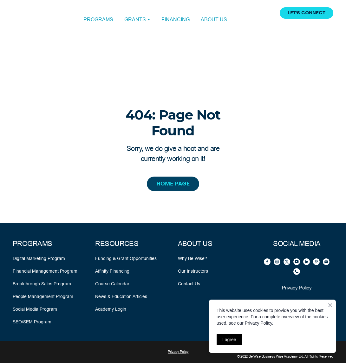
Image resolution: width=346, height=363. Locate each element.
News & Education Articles (121, 296)
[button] (306, 13)
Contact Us (189, 284)
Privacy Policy (297, 287)
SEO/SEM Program (32, 322)
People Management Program (43, 296)
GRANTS (135, 19)
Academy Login (110, 309)
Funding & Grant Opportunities (126, 258)
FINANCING (175, 19)
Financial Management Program (45, 271)
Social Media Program (35, 309)
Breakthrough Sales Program (42, 284)
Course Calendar (112, 284)
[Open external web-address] (41, 20)
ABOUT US (214, 19)
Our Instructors (193, 271)
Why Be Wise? (192, 258)
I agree (229, 339)
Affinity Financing (112, 271)
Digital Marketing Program (39, 258)
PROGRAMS (98, 19)
